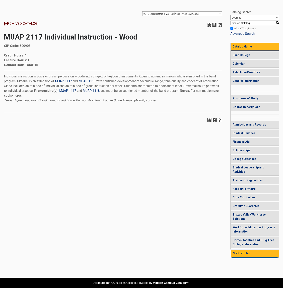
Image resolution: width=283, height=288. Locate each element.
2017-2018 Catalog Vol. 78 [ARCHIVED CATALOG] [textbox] (171, 13)
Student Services (244, 133)
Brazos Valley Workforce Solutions (249, 216)
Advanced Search (242, 34)
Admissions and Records (249, 124)
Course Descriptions (246, 107)
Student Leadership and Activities (248, 169)
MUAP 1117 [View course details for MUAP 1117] (63, 81)
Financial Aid (241, 141)
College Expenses (244, 158)
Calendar (239, 63)
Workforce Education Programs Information (254, 229)
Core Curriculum (244, 197)
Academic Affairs (244, 188)
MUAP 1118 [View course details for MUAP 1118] (87, 81)
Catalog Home (242, 46)
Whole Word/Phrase (245, 28)
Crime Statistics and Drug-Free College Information (253, 242)
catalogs (103, 282)
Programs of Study (245, 98)
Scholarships (241, 150)
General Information (246, 80)
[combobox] (182, 13)
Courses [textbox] (236, 17)
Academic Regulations (248, 180)
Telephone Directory (246, 72)
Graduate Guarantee (246, 206)
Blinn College (241, 55)
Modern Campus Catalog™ (171, 282)
